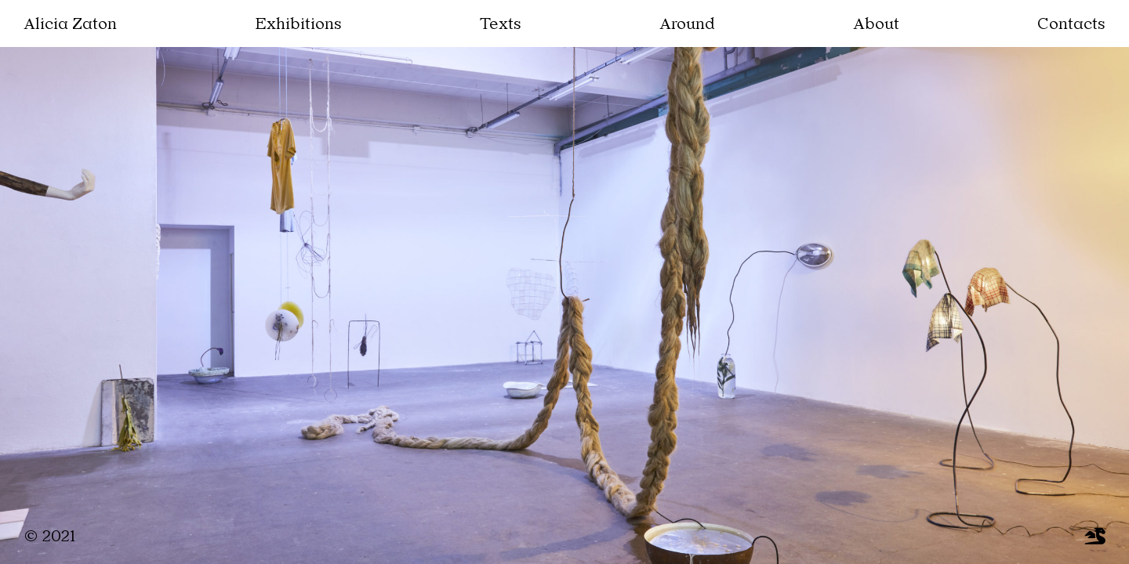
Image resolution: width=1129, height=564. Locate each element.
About (880, 25)
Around (686, 25)
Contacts (1076, 25)
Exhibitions (292, 25)
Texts (495, 25)
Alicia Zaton (65, 25)
